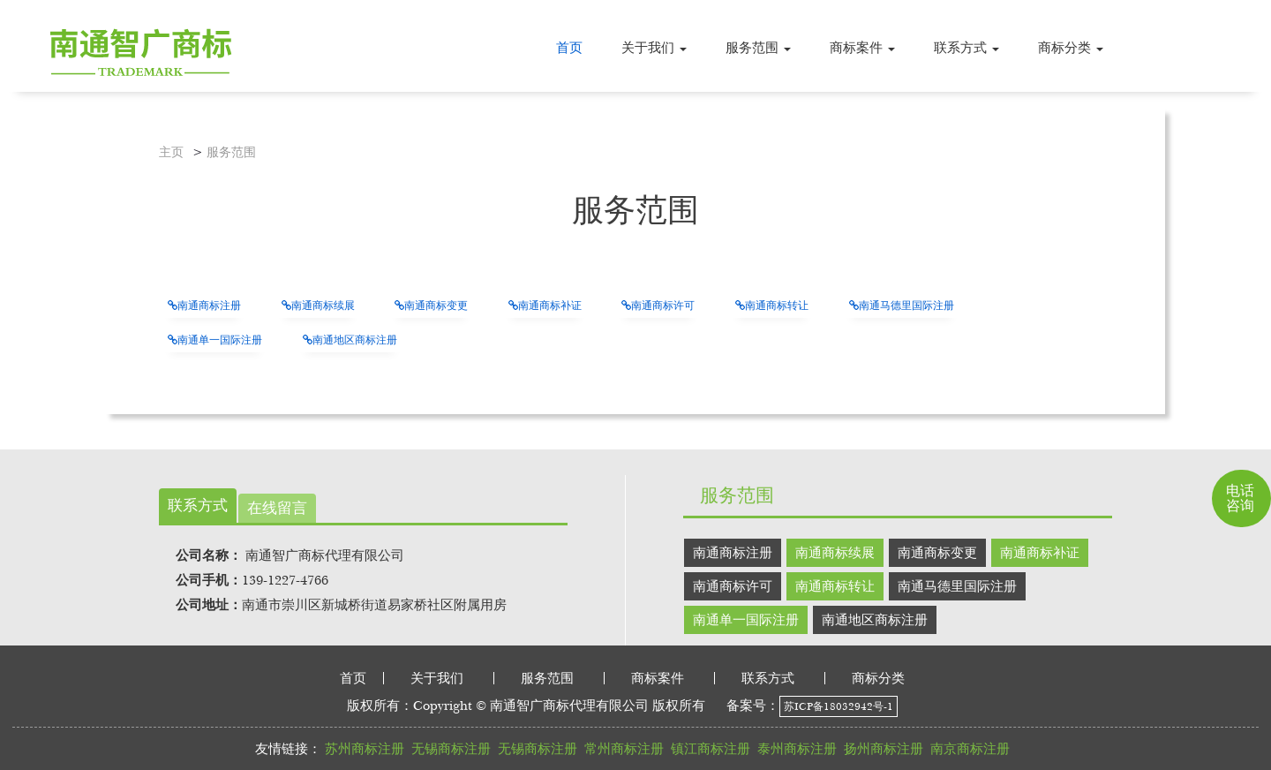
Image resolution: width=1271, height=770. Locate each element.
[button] (654, 48)
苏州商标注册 (364, 749)
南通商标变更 (431, 305)
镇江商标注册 (710, 749)
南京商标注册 (970, 749)
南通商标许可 (658, 305)
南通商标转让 (771, 305)
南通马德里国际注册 (901, 305)
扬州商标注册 (883, 749)
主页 (171, 152)
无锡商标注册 (451, 749)
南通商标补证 (545, 305)
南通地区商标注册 (350, 340)
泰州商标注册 (797, 749)
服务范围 (231, 152)
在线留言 (277, 508)
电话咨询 (1240, 497)
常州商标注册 (624, 749)
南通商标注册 (204, 305)
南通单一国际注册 (215, 340)
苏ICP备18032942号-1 (838, 706)
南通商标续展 (318, 305)
